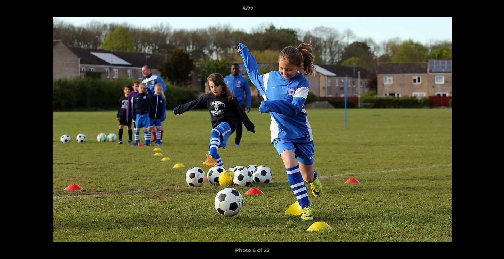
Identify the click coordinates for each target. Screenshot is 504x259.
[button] (473, 10)
